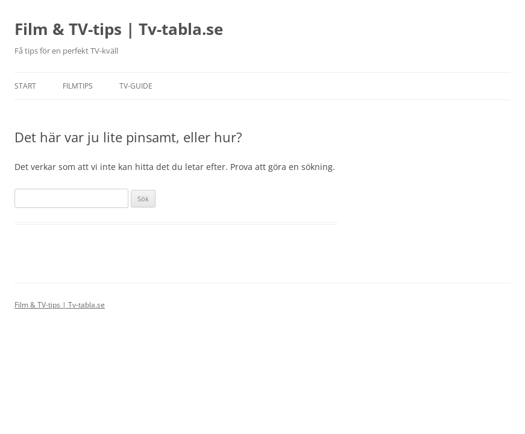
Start (25, 86)
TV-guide (135, 86)
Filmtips (78, 86)
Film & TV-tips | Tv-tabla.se (118, 29)
